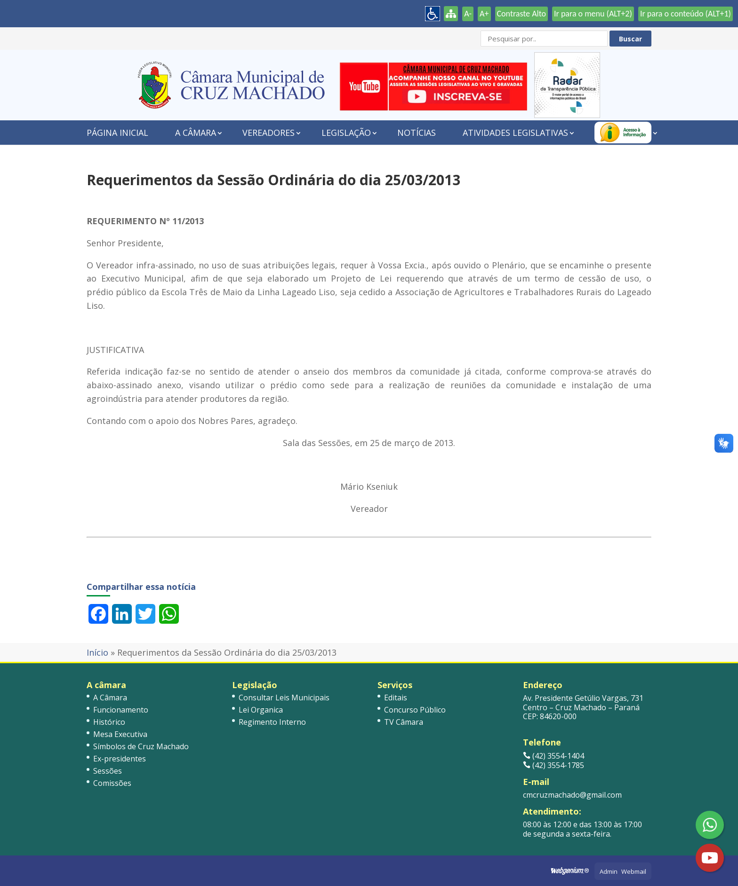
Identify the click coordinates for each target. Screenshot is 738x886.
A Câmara (195, 132)
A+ (484, 13)
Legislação (346, 132)
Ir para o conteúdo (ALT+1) (685, 13)
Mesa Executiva (120, 734)
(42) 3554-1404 (553, 756)
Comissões (112, 783)
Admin (609, 871)
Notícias (416, 132)
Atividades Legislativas (515, 132)
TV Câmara (403, 722)
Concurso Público (415, 710)
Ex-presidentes (119, 758)
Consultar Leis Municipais (284, 697)
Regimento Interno (272, 722)
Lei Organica (261, 710)
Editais (395, 697)
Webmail (633, 871)
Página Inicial (117, 132)
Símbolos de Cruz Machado (141, 746)
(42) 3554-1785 (553, 765)
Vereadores (268, 132)
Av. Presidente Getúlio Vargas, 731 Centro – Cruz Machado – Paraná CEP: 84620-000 (583, 707)
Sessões (107, 771)
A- (468, 13)
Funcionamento (120, 710)
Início (97, 652)
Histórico (109, 722)
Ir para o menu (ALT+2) (593, 13)
